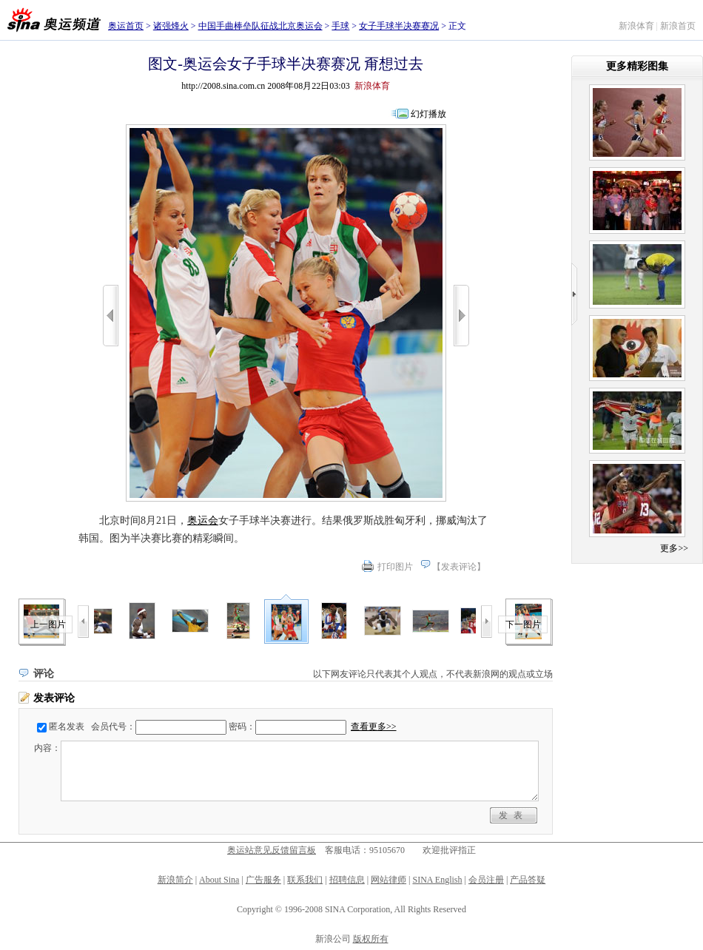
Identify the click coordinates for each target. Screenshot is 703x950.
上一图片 (48, 624)
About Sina (219, 880)
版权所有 (370, 939)
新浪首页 (678, 26)
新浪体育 (636, 26)
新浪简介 (175, 880)
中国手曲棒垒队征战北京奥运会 (260, 26)
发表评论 (459, 567)
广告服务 (263, 880)
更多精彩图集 (637, 66)
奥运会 (202, 520)
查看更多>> (374, 726)
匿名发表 (66, 726)
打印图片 (395, 567)
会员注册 (486, 880)
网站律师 (388, 880)
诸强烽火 (171, 26)
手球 (340, 26)
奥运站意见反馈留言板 (271, 850)
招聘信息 (347, 880)
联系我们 (305, 880)
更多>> (674, 548)
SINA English (437, 880)
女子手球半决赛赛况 (399, 26)
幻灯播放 (428, 114)
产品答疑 (527, 880)
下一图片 (523, 624)
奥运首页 (126, 26)
